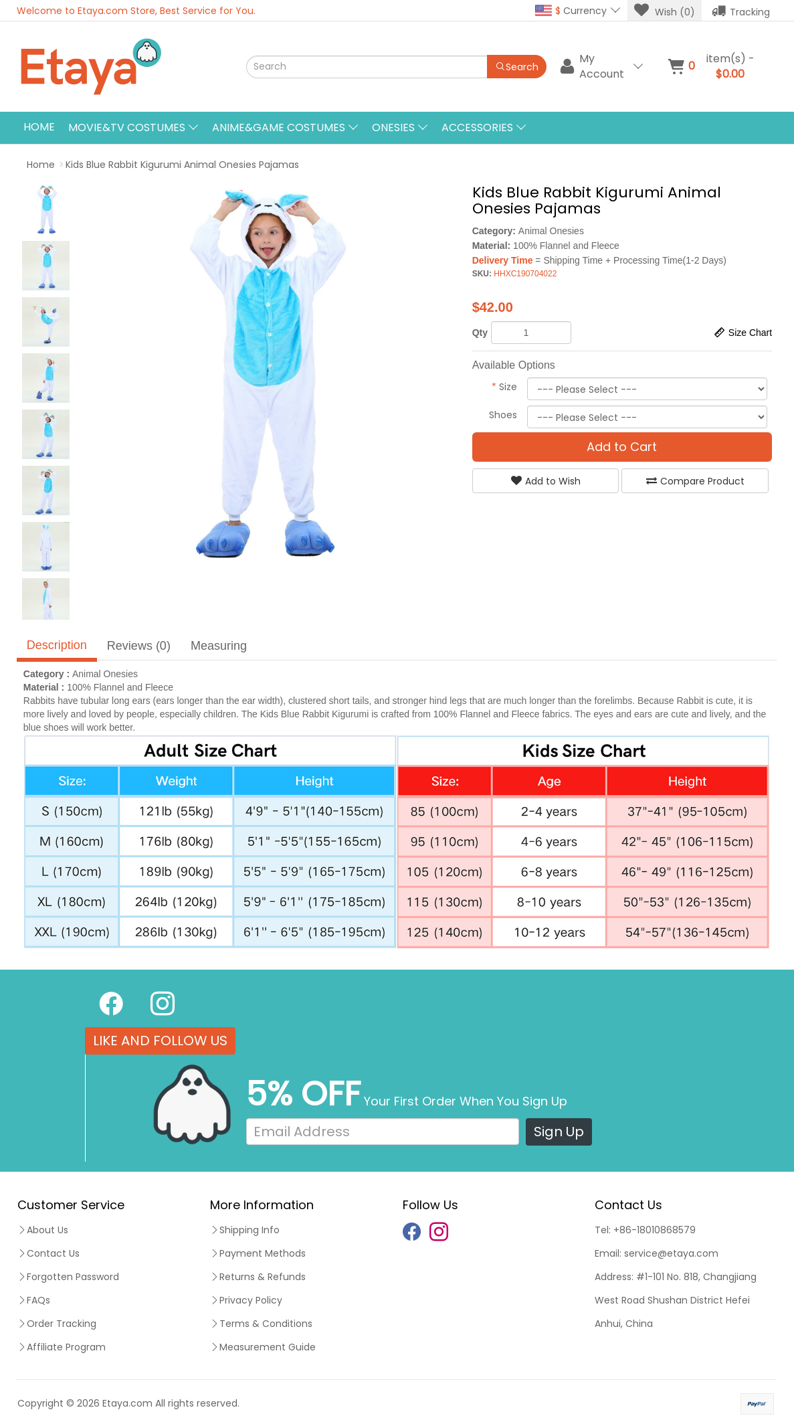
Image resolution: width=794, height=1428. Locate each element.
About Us (42, 1230)
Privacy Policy (246, 1300)
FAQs (33, 1300)
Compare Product (695, 481)
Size (504, 386)
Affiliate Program (61, 1347)
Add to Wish (546, 481)
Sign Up (559, 1131)
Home (39, 127)
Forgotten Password (68, 1276)
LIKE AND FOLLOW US (160, 1040)
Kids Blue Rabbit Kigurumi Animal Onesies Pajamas (182, 164)
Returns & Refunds (258, 1276)
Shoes (503, 415)
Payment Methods (258, 1253)
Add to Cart (622, 446)
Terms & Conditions (261, 1323)
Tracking (741, 11)
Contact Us (48, 1253)
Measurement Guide (263, 1347)
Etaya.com (127, 1403)
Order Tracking (56, 1323)
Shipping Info (245, 1230)
